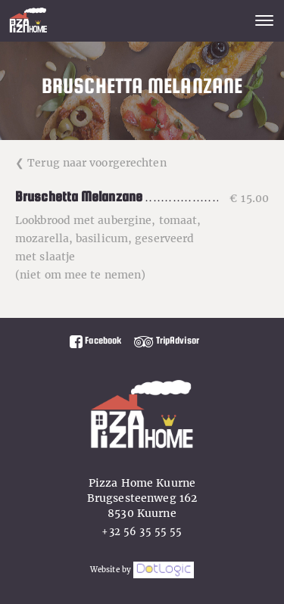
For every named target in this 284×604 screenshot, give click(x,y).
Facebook (95, 340)
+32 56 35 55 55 (141, 531)
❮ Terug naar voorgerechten (91, 163)
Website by (142, 569)
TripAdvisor (166, 340)
